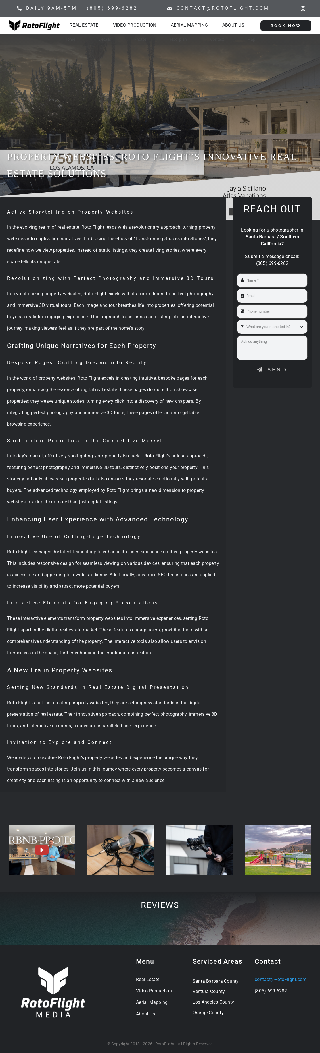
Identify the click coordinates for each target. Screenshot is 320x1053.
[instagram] (303, 8)
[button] (13, 849)
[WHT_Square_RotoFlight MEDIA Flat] (53, 964)
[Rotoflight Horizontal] (34, 22)
